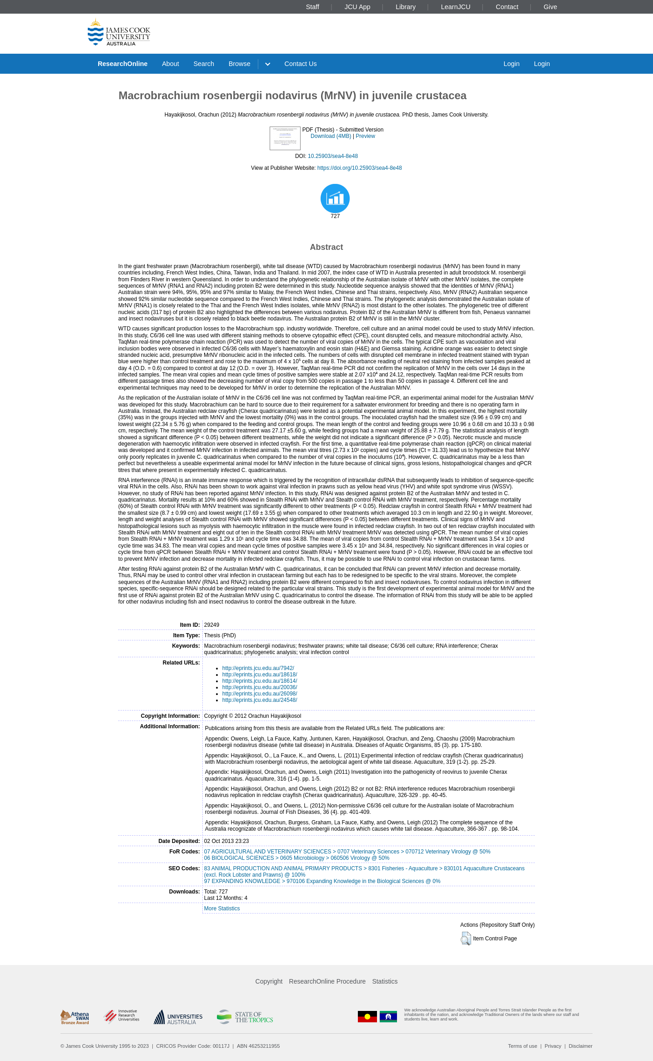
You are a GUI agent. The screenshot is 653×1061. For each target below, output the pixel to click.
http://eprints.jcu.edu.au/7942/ (258, 668)
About (170, 63)
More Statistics (222, 908)
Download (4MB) (331, 136)
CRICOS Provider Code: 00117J (193, 1046)
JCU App (358, 6)
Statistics (384, 981)
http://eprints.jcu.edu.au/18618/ (259, 674)
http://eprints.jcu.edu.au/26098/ (259, 693)
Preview (365, 136)
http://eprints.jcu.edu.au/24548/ (259, 700)
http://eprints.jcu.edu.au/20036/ (259, 687)
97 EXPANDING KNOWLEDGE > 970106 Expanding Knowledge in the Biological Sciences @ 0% (322, 881)
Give (551, 6)
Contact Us (301, 63)
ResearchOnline (123, 63)
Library (406, 6)
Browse (240, 63)
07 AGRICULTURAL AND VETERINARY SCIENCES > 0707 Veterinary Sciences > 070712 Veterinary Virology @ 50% (347, 851)
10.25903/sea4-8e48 (333, 156)
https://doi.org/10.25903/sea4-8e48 (359, 168)
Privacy (553, 1046)
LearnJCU (456, 6)
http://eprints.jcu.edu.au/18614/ (259, 681)
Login (511, 63)
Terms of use (522, 1046)
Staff (312, 6)
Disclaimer (581, 1046)
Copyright (269, 981)
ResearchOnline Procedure (327, 981)
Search (203, 63)
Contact (507, 6)
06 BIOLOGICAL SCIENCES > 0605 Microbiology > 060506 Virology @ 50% (297, 858)
